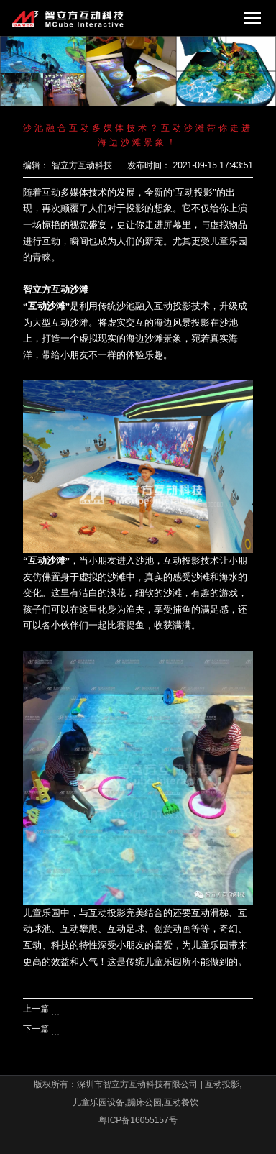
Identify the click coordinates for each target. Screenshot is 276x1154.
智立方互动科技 (82, 165)
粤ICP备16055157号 (137, 1120)
